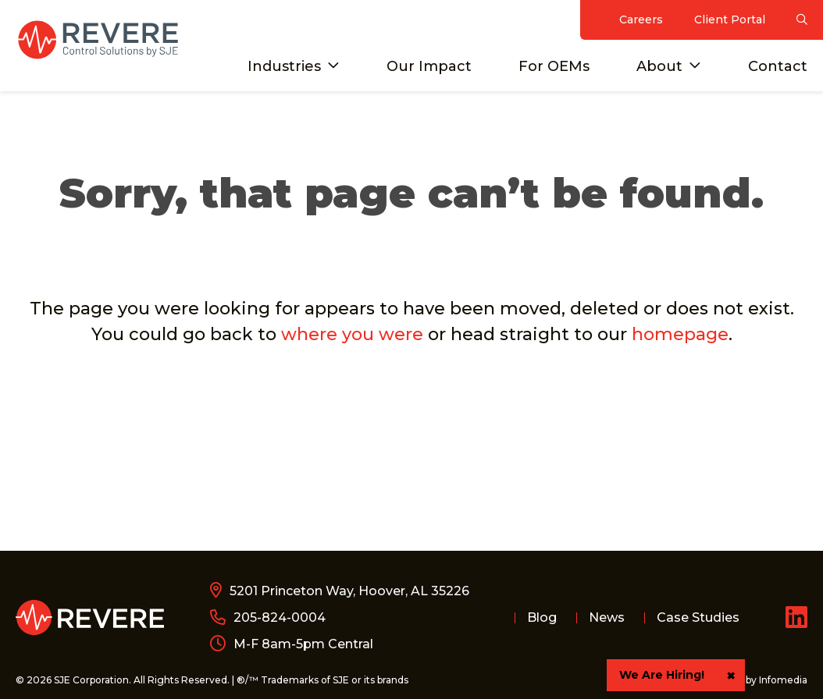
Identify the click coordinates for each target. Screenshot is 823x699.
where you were (352, 334)
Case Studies (698, 617)
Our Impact (429, 66)
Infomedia (783, 680)
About (659, 66)
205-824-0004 (279, 617)
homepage (680, 334)
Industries (284, 66)
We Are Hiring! (661, 675)
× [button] (731, 675)
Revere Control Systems (98, 40)
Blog (542, 617)
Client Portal (729, 19)
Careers (641, 19)
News (607, 617)
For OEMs (554, 66)
